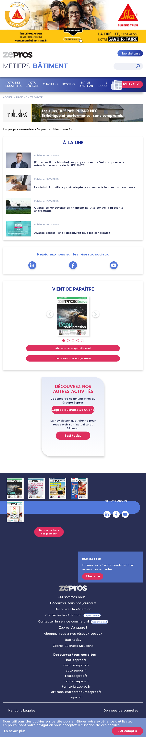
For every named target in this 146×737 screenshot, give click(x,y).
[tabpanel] (73, 316)
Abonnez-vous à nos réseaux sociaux (73, 633)
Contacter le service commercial (63, 621)
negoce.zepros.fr (76, 665)
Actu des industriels (13, 84)
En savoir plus (14, 731)
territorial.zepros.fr (76, 686)
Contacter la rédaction (63, 615)
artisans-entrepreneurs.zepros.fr (76, 692)
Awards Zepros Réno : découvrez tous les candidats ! (72, 233)
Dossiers (68, 84)
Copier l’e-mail (92, 615)
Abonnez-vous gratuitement (73, 348)
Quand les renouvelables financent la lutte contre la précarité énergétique (78, 209)
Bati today (73, 435)
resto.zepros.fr (76, 675)
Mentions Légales (21, 710)
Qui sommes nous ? (73, 597)
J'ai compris (127, 731)
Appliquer (138, 66)
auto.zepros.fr (76, 670)
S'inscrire (92, 576)
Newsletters (130, 53)
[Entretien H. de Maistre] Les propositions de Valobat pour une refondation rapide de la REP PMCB (79, 163)
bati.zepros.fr (76, 660)
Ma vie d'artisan (86, 84)
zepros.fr (76, 697)
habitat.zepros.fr (76, 681)
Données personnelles (121, 710)
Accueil (8, 97)
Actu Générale (32, 84)
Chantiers (50, 84)
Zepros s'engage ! (73, 627)
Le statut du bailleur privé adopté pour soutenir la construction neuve (84, 187)
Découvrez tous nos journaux (73, 358)
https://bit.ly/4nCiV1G (73, 22)
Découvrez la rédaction (73, 609)
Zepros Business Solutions (73, 409)
